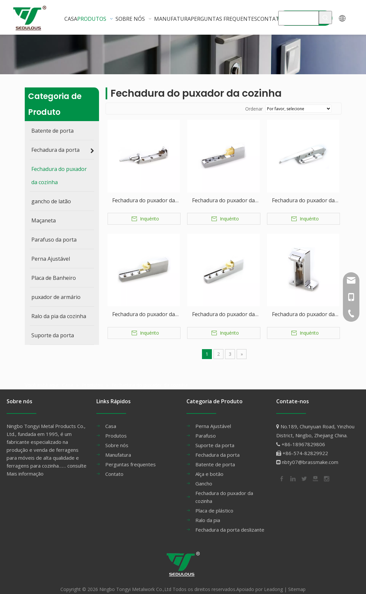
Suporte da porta (214, 439)
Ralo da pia (207, 514)
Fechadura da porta (217, 448)
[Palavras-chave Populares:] (325, 17)
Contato (114, 467)
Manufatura (118, 448)
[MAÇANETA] (298, 17)
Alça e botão (209, 467)
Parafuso (205, 429)
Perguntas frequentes (130, 458)
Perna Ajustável (213, 419)
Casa (110, 419)
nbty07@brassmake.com (310, 455)
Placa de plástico (214, 504)
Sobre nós (116, 439)
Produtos (116, 429)
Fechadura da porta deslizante (229, 523)
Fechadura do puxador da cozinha (143, 201)
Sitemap (297, 583)
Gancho (203, 477)
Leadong (273, 583)
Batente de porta (215, 458)
